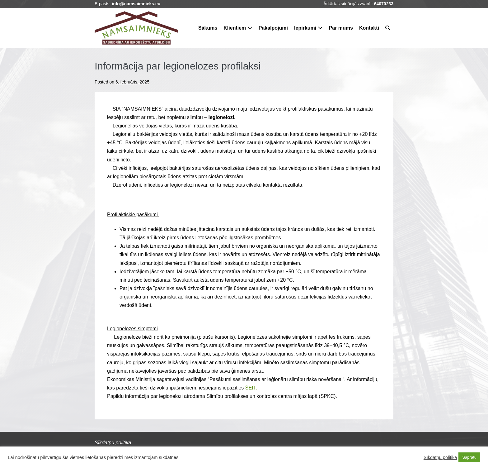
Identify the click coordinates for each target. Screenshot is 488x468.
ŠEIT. (251, 387)
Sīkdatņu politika (440, 457)
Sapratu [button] (469, 457)
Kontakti (369, 28)
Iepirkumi (308, 28)
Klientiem (237, 28)
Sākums (207, 28)
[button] (387, 28)
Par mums (341, 28)
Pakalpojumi (273, 28)
